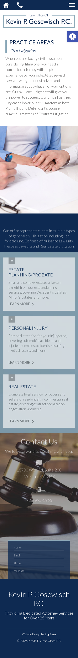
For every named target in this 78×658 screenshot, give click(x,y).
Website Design (31, 634)
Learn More (22, 304)
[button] (72, 36)
